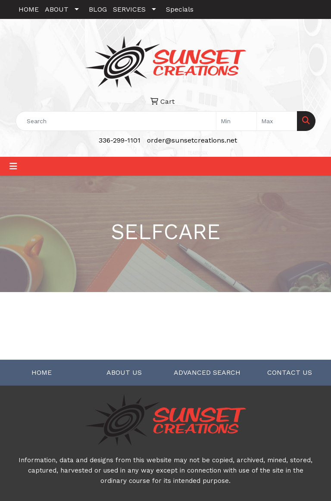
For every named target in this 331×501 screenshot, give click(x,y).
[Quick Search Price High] (276, 121)
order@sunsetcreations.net (192, 140)
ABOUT (57, 9)
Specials (180, 9)
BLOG (98, 9)
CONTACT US (289, 372)
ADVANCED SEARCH (207, 372)
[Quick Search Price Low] (236, 121)
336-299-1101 (120, 140)
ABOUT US (124, 372)
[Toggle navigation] (13, 166)
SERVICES (129, 9)
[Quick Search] (116, 121)
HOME (29, 9)
